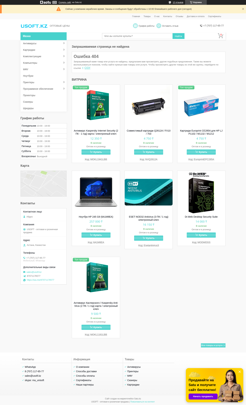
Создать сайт (65, 2)
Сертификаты (214, 16)
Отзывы (179, 16)
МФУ (25, 69)
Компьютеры (30, 62)
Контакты (167, 16)
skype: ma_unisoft (34, 380)
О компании (82, 367)
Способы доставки (86, 371)
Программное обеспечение (38, 88)
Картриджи (29, 50)
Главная (136, 16)
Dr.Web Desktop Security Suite (201, 216)
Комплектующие (32, 56)
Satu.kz (137, 398)
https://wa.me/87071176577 (40, 280)
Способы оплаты (85, 375)
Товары (147, 16)
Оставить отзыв (170, 26)
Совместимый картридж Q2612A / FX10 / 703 (148, 132)
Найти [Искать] (178, 36)
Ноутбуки (28, 75)
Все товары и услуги (211, 345)
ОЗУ (87, 68)
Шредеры (28, 108)
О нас (157, 16)
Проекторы (29, 95)
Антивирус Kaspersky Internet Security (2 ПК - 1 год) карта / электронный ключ (96, 132)
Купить (97, 152)
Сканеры (28, 101)
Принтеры (28, 82)
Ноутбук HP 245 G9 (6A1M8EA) (96, 216)
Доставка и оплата (195, 16)
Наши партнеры (85, 384)
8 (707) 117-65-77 (34, 371)
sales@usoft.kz (34, 272)
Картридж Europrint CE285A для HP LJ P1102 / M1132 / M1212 (201, 132)
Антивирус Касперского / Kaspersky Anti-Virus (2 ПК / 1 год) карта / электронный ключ (96, 305)
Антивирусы (29, 43)
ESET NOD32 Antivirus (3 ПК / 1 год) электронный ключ (148, 218)
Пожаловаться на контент (142, 402)
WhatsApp (30, 367)
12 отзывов (178, 2)
